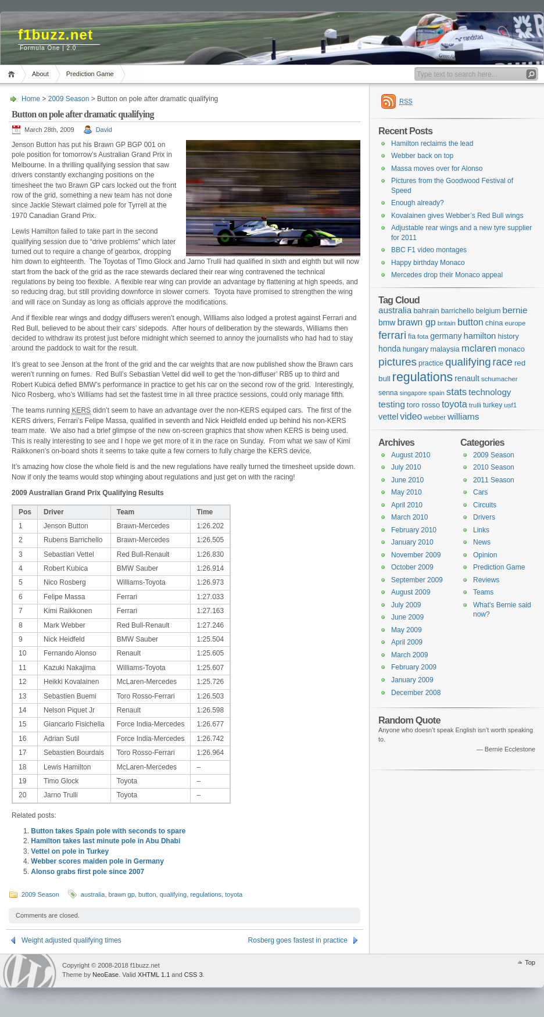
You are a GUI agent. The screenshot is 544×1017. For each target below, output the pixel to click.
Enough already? (417, 203)
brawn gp (122, 894)
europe (515, 323)
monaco (511, 349)
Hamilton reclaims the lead (432, 143)
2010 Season (493, 467)
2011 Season (493, 480)
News (482, 542)
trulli (475, 405)
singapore (413, 392)
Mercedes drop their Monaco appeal (447, 275)
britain (447, 323)
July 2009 (406, 605)
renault (466, 378)
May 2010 (406, 492)
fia (412, 336)
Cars (480, 492)
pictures (397, 362)
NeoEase (105, 974)
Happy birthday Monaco (428, 263)
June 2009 (407, 617)
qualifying (173, 894)
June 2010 (407, 480)
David (104, 129)
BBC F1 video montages (429, 250)
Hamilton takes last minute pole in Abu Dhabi (105, 841)
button (147, 894)
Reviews (486, 580)
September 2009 (417, 580)
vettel (388, 416)
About (40, 73)
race (503, 362)
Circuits (484, 505)
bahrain (426, 310)
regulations (205, 894)
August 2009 (410, 592)
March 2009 (409, 655)
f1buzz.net (55, 34)
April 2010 (407, 505)
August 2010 (410, 455)
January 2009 (412, 680)
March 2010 (409, 517)
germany (445, 336)
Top (530, 962)
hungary (415, 349)
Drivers (484, 517)
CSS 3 (193, 974)
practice (430, 363)
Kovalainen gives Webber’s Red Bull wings (457, 216)
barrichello (457, 311)
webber (435, 417)
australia (93, 894)
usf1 (510, 405)
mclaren (478, 348)
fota (422, 336)
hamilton (479, 336)
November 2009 (416, 555)
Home (13, 74)
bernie (515, 310)
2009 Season (69, 99)
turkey (492, 405)
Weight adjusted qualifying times (71, 940)
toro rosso (423, 404)
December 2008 (416, 693)
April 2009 (407, 642)
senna (388, 393)
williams (463, 416)
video (411, 416)
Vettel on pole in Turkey (70, 851)
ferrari (392, 335)
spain (436, 392)
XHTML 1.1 (154, 974)
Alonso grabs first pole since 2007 (87, 872)
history (508, 336)
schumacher (499, 378)
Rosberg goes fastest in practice (298, 940)
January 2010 (412, 542)
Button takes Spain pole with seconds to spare (108, 831)
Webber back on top (422, 156)
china (494, 322)
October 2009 (412, 567)
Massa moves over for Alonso (436, 168)
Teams (483, 592)
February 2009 (413, 667)
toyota (233, 894)
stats (456, 392)
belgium (487, 311)
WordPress (29, 970)
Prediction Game (90, 73)
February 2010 (413, 530)
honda (389, 348)
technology (489, 392)
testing (391, 404)
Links (481, 530)
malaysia (445, 349)
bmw (386, 322)
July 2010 (406, 467)
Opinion (485, 555)
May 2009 (406, 630)
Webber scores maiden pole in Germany (97, 861)
